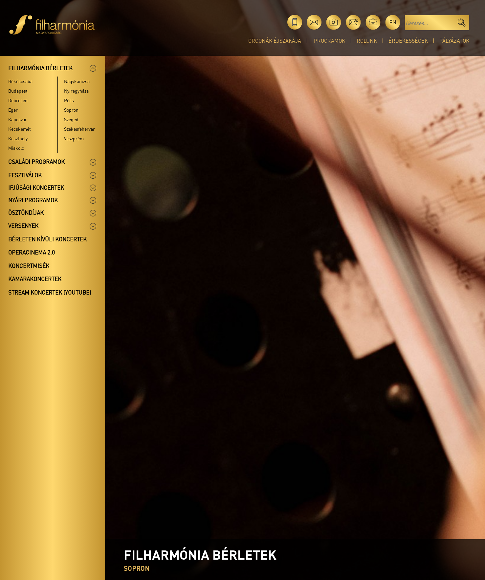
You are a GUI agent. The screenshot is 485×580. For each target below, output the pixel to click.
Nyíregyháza (76, 91)
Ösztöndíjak (26, 212)
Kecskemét (19, 129)
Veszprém (74, 138)
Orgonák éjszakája (274, 40)
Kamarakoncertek (34, 278)
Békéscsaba (20, 81)
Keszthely (18, 138)
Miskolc (16, 148)
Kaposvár (17, 119)
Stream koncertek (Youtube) (49, 292)
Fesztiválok (25, 175)
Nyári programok (33, 200)
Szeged (71, 119)
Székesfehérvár (79, 129)
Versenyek (23, 225)
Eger (13, 110)
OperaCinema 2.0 (31, 252)
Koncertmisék (28, 265)
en (392, 22)
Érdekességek (408, 40)
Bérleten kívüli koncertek (47, 239)
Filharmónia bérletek (40, 68)
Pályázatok (454, 40)
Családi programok (36, 161)
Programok (329, 40)
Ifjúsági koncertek (36, 187)
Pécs (69, 100)
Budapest (18, 91)
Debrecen (18, 100)
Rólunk (367, 40)
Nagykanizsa (77, 81)
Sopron (71, 110)
